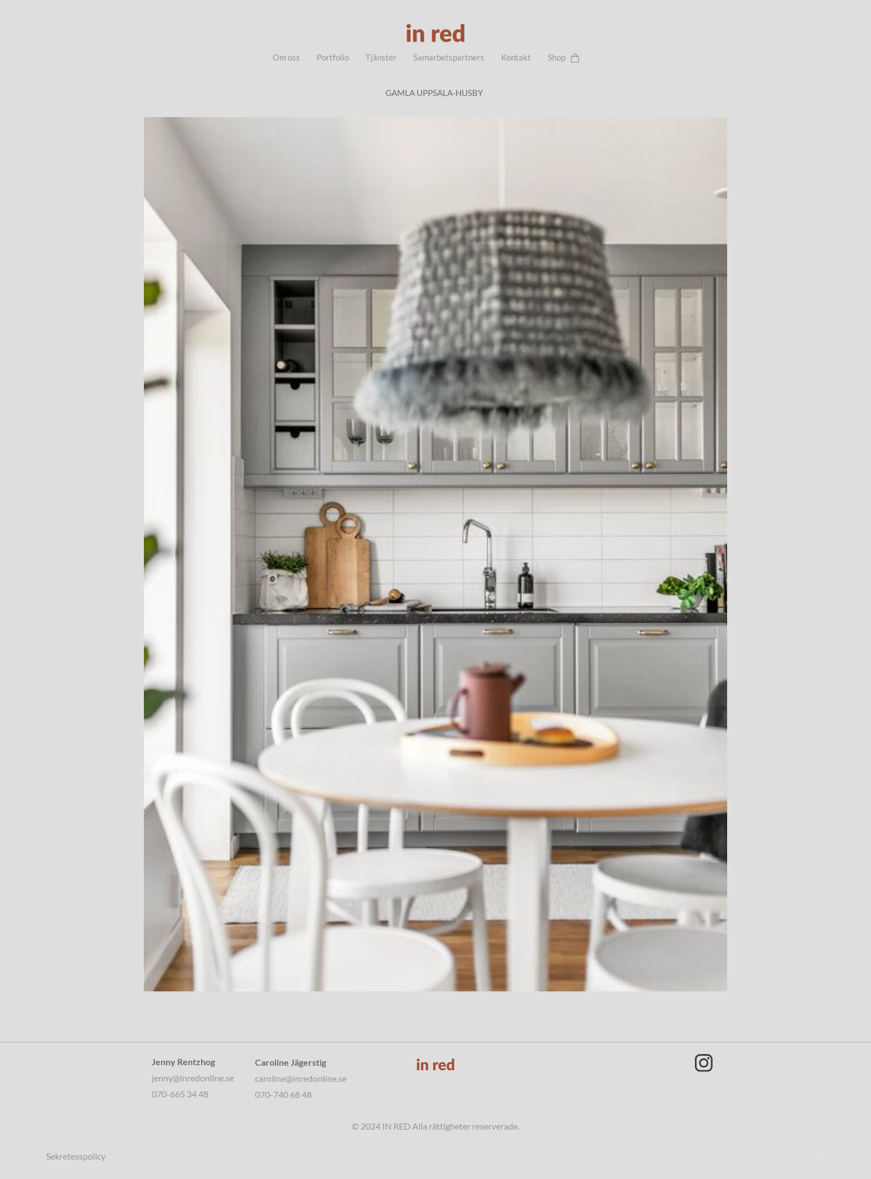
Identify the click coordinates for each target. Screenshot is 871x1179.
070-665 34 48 (180, 1094)
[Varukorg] (575, 57)
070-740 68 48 (283, 1094)
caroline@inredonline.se (301, 1078)
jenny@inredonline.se (194, 1077)
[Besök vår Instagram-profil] (704, 1063)
